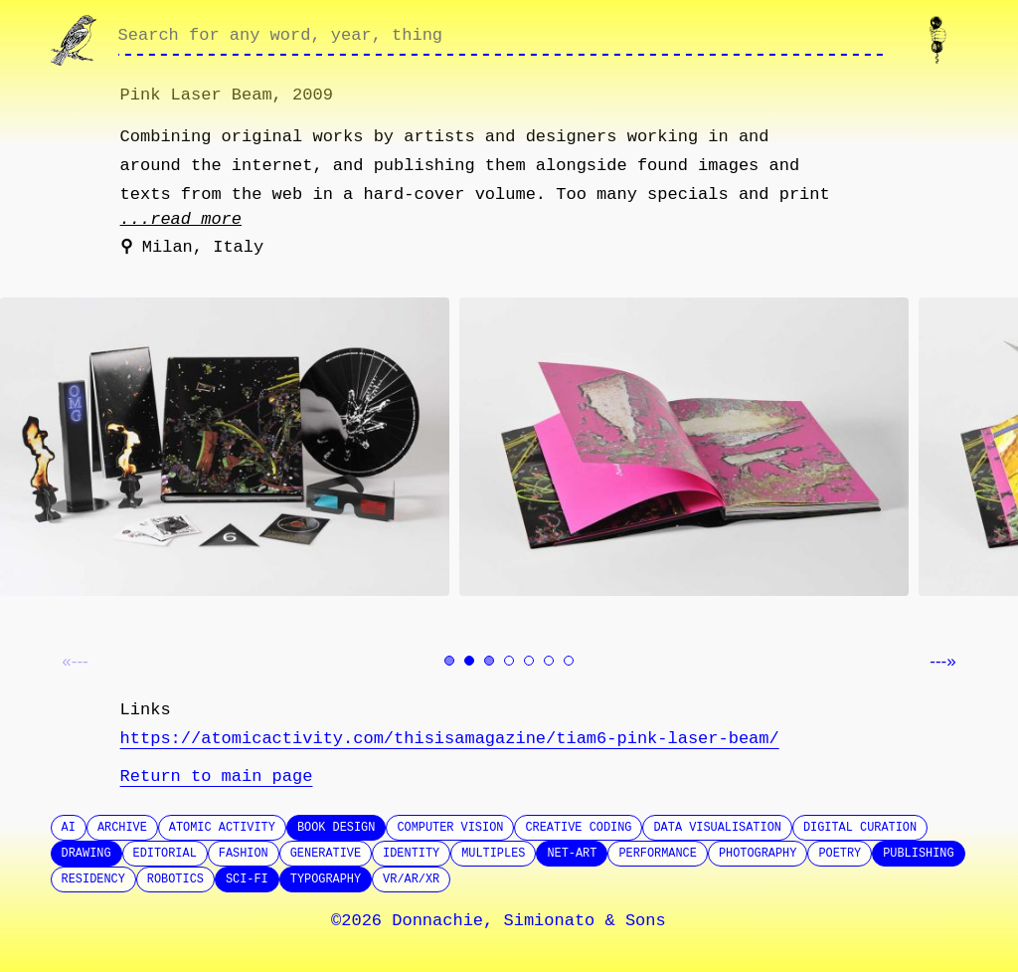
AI (69, 828)
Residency (93, 879)
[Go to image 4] (509, 661)
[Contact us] (942, 40)
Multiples (493, 854)
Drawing (86, 854)
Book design (336, 828)
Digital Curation (860, 828)
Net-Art (571, 854)
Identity (411, 854)
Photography (758, 854)
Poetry (839, 854)
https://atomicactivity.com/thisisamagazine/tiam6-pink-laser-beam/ (449, 738)
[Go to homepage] (76, 40)
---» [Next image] (942, 661)
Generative (325, 854)
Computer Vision (450, 828)
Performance (657, 854)
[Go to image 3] (489, 661)
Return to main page (216, 776)
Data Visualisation (716, 828)
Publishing (918, 854)
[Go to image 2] (469, 661)
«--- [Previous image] (74, 661)
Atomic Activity (222, 828)
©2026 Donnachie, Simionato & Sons (498, 920)
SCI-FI (247, 879)
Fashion (243, 854)
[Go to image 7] (569, 661)
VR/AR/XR (411, 879)
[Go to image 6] (549, 661)
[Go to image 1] (449, 661)
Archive (122, 828)
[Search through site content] (501, 41)
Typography (325, 879)
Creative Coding (578, 828)
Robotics (175, 879)
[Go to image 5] (529, 661)
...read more (181, 219)
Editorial (165, 854)
